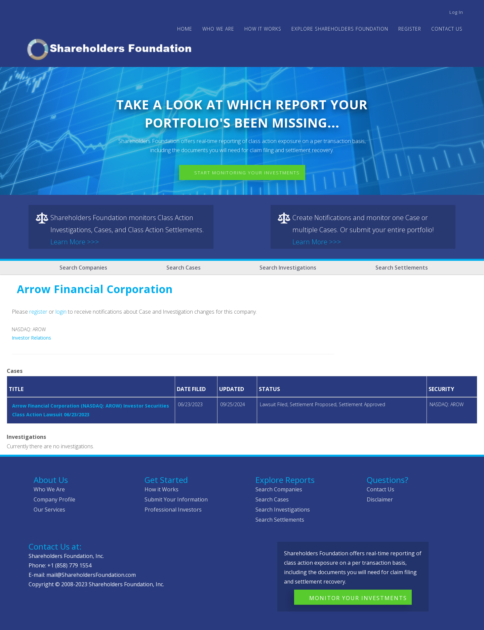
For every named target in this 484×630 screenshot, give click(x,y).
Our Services (49, 509)
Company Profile (54, 499)
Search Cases (183, 267)
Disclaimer (380, 499)
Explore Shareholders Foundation (339, 29)
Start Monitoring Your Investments (247, 173)
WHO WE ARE (218, 29)
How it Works (161, 489)
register (38, 311)
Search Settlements (401, 267)
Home (184, 29)
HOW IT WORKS (262, 29)
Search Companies (83, 267)
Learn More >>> (74, 241)
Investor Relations (31, 338)
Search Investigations (287, 267)
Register (409, 29)
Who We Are (49, 489)
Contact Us (446, 29)
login (61, 311)
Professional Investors (173, 509)
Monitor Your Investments (358, 598)
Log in (456, 12)
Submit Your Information (176, 499)
